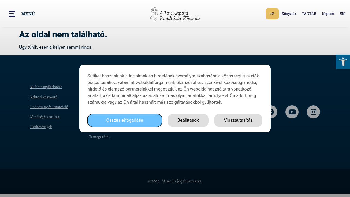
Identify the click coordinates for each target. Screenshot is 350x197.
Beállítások (188, 120)
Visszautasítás (238, 120)
